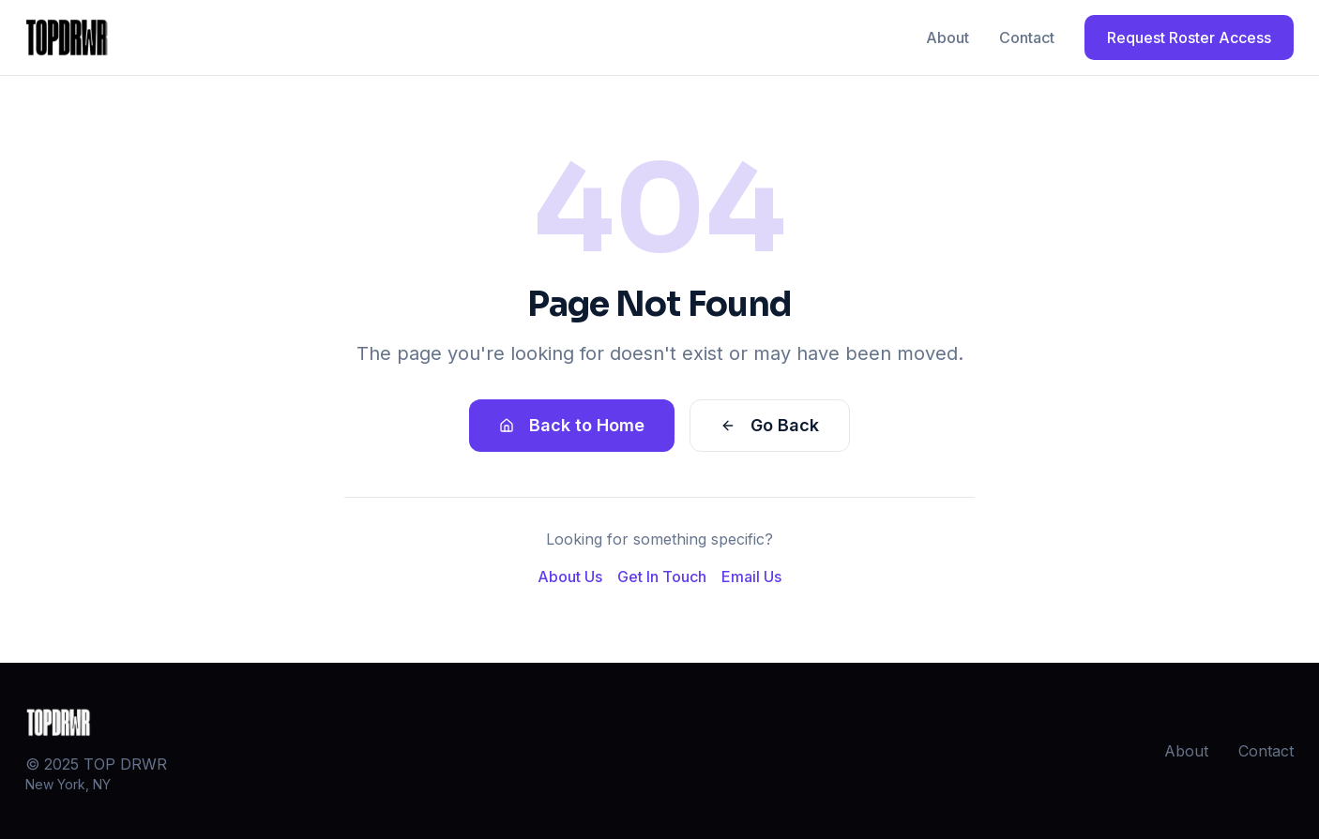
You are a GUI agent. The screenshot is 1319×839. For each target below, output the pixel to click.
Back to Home (571, 425)
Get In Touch (661, 576)
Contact (1026, 37)
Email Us (751, 576)
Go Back (769, 425)
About (947, 37)
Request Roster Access (1189, 37)
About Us (570, 576)
